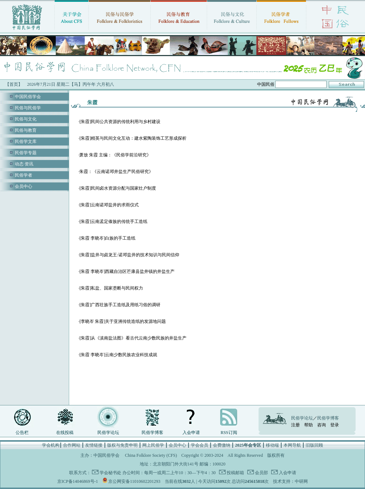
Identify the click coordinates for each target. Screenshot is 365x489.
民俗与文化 (26, 119)
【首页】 (13, 84)
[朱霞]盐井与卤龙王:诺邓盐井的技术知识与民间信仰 (129, 254)
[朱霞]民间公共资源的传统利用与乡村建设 (119, 121)
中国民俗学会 (28, 96)
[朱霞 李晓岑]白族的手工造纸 (107, 238)
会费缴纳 (221, 445)
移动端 (272, 445)
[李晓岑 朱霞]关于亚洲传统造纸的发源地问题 (122, 321)
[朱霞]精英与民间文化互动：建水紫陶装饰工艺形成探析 (132, 138)
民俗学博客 (152, 432)
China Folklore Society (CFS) (151, 455)
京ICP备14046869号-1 (77, 481)
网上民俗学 (153, 445)
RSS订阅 (229, 432)
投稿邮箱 (235, 472)
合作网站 (71, 445)
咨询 (321, 424)
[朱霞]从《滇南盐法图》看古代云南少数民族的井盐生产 (132, 338)
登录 (334, 424)
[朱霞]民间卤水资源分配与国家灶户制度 (117, 188)
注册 (295, 424)
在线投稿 (65, 432)
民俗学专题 (26, 152)
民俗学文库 (26, 141)
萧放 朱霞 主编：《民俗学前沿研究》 (115, 154)
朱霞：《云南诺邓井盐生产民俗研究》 (116, 171)
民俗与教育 (26, 130)
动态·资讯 (24, 163)
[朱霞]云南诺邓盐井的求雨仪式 (109, 204)
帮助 (308, 424)
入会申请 (191, 432)
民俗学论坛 (108, 432)
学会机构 (50, 445)
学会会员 (199, 445)
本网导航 (292, 445)
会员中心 (23, 186)
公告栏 (22, 432)
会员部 (261, 472)
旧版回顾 (314, 445)
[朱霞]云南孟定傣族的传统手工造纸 (113, 221)
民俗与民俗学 (28, 107)
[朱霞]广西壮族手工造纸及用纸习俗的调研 (119, 304)
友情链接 (93, 445)
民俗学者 (23, 175)
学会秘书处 (110, 472)
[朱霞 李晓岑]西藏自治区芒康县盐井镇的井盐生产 (127, 271)
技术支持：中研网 (290, 481)
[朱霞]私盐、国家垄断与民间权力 (111, 288)
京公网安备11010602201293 (134, 481)
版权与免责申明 (122, 445)
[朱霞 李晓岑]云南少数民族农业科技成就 (118, 354)
